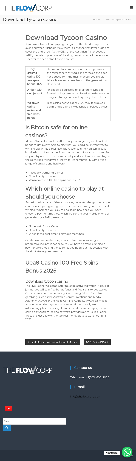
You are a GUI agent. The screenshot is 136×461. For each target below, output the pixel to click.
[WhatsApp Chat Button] (127, 452)
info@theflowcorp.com (85, 396)
